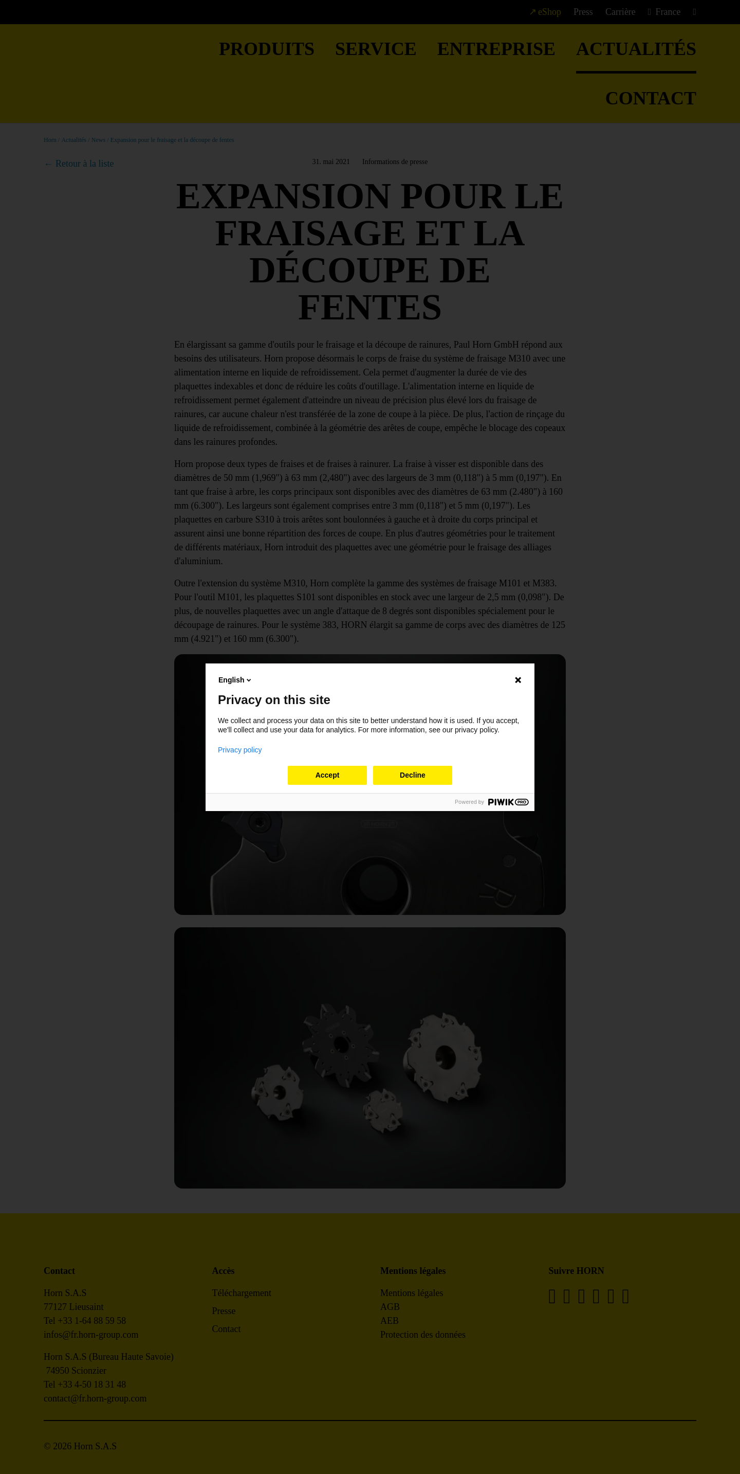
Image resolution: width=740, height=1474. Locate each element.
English (235, 680)
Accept (328, 775)
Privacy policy (240, 750)
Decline (412, 775)
